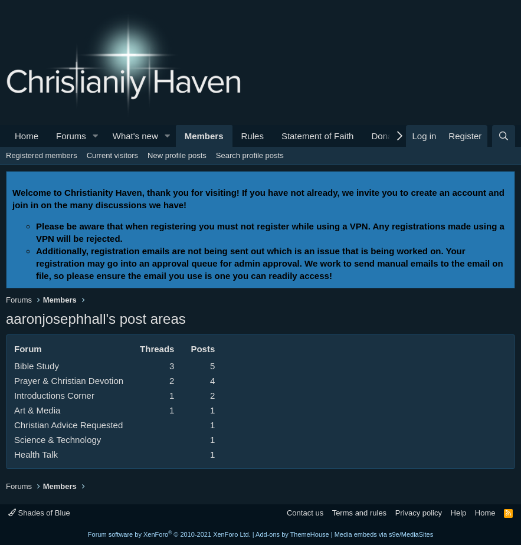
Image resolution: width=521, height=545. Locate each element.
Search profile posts (250, 155)
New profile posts (177, 155)
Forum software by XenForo (169, 534)
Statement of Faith (317, 136)
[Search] (503, 136)
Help (459, 512)
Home (26, 136)
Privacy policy (418, 512)
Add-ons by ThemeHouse (292, 534)
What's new (135, 136)
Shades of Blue (39, 512)
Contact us (305, 512)
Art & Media (37, 410)
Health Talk (36, 454)
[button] (95, 136)
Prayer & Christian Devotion (68, 381)
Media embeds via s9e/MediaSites (384, 534)
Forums (71, 136)
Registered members (41, 155)
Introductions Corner (54, 395)
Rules (252, 136)
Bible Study (36, 366)
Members (204, 136)
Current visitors (112, 155)
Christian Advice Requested (68, 425)
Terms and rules (359, 512)
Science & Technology (57, 440)
